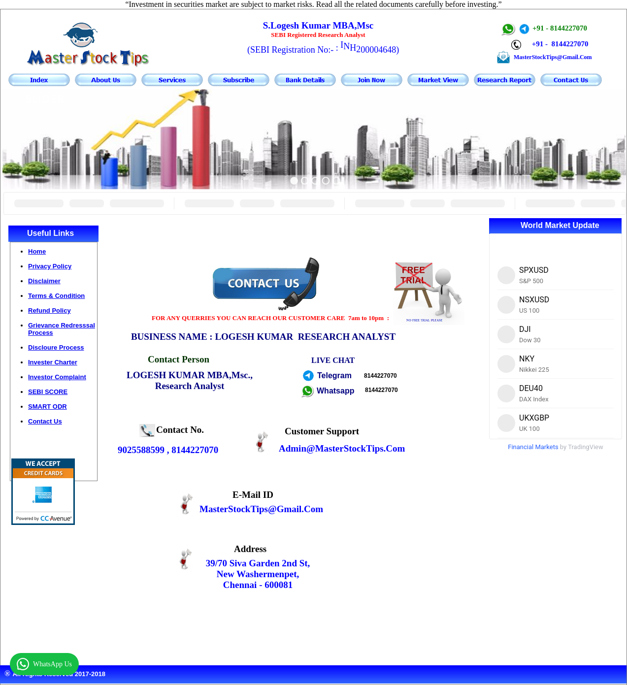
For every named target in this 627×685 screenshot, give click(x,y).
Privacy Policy (49, 266)
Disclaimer (44, 281)
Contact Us (45, 421)
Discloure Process (56, 347)
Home (37, 251)
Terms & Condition (56, 295)
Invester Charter (52, 362)
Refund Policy (49, 310)
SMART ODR (47, 406)
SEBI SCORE (47, 391)
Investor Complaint (57, 377)
